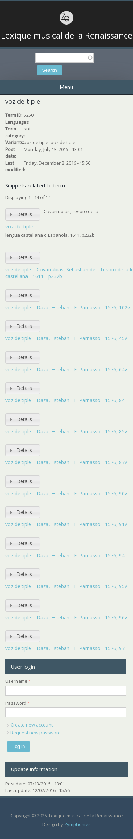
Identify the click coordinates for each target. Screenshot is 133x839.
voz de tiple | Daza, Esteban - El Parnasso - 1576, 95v (66, 586)
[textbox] (64, 58)
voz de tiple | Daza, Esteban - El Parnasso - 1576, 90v (66, 493)
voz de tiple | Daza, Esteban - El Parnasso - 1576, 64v (66, 369)
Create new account (31, 725)
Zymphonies (77, 824)
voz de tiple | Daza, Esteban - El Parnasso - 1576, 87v (66, 462)
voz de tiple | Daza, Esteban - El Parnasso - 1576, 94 (65, 555)
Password (17, 703)
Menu (66, 86)
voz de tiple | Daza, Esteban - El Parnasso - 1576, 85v (66, 431)
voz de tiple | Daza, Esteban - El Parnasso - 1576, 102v (67, 307)
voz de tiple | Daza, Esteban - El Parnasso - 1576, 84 (65, 400)
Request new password (35, 732)
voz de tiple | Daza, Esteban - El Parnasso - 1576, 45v (66, 338)
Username (18, 681)
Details (24, 214)
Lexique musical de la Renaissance (66, 35)
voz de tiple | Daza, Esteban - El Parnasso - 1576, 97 (65, 648)
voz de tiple (19, 226)
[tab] (22, 214)
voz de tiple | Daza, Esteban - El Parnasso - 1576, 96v (66, 617)
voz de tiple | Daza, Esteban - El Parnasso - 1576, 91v (66, 524)
